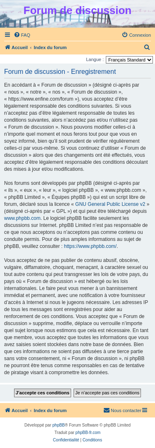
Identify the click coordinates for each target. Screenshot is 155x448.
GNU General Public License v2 (110, 204)
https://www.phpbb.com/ (90, 246)
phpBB (58, 425)
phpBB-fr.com (88, 432)
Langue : (95, 59)
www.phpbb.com (22, 218)
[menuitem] (22, 35)
